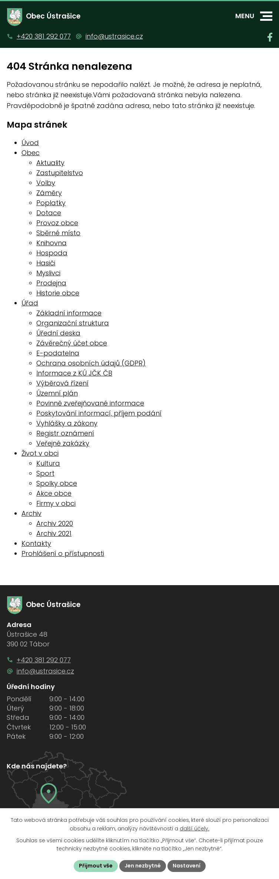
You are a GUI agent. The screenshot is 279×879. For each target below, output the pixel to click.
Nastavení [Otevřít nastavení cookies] (186, 865)
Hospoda (51, 253)
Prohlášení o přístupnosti (62, 553)
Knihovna (51, 242)
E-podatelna (57, 353)
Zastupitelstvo (59, 172)
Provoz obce (57, 222)
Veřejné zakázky (62, 443)
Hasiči (45, 263)
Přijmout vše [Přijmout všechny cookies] (96, 865)
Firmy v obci (56, 503)
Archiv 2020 (54, 523)
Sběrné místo (58, 232)
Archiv (31, 513)
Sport (45, 473)
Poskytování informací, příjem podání (99, 413)
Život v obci (40, 453)
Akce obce (54, 493)
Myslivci (48, 273)
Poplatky (51, 202)
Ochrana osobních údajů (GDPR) (91, 363)
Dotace (48, 212)
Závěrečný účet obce (71, 343)
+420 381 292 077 (44, 36)
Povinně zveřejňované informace (90, 403)
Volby (45, 182)
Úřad (29, 303)
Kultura (48, 463)
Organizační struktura (72, 323)
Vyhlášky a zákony (66, 423)
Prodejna (51, 283)
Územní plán (57, 393)
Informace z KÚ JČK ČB (74, 373)
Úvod (30, 142)
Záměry (49, 192)
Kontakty (36, 543)
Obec (30, 152)
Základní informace (69, 313)
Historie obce (57, 293)
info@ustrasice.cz (114, 36)
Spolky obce (56, 483)
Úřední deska (58, 333)
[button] (266, 16)
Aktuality (50, 162)
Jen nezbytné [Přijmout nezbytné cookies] (142, 865)
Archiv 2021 (54, 533)
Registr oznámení (65, 433)
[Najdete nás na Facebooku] (270, 37)
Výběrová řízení (62, 383)
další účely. (194, 828)
